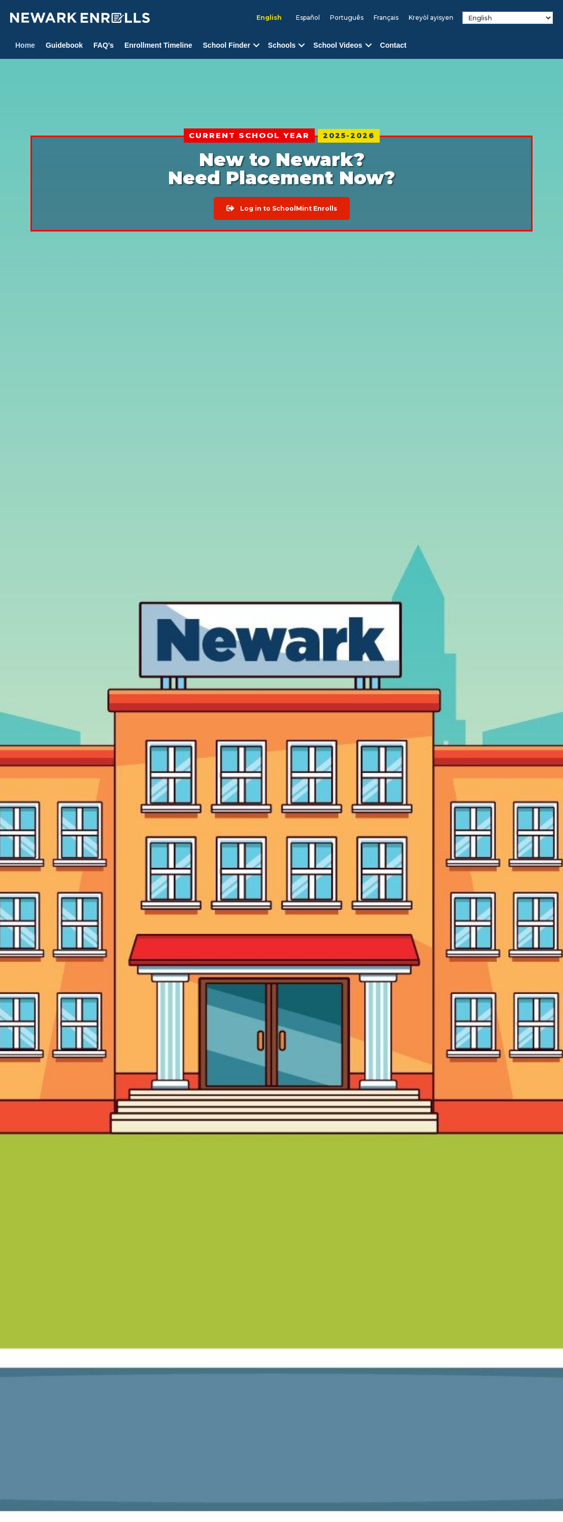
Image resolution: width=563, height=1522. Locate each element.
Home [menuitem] (25, 45)
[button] (256, 45)
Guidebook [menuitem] (64, 45)
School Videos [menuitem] (337, 45)
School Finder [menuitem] (226, 45)
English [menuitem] (269, 17)
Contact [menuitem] (393, 45)
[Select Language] (507, 18)
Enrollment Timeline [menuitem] (158, 45)
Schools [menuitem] (281, 45)
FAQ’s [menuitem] (103, 45)
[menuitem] (269, 18)
